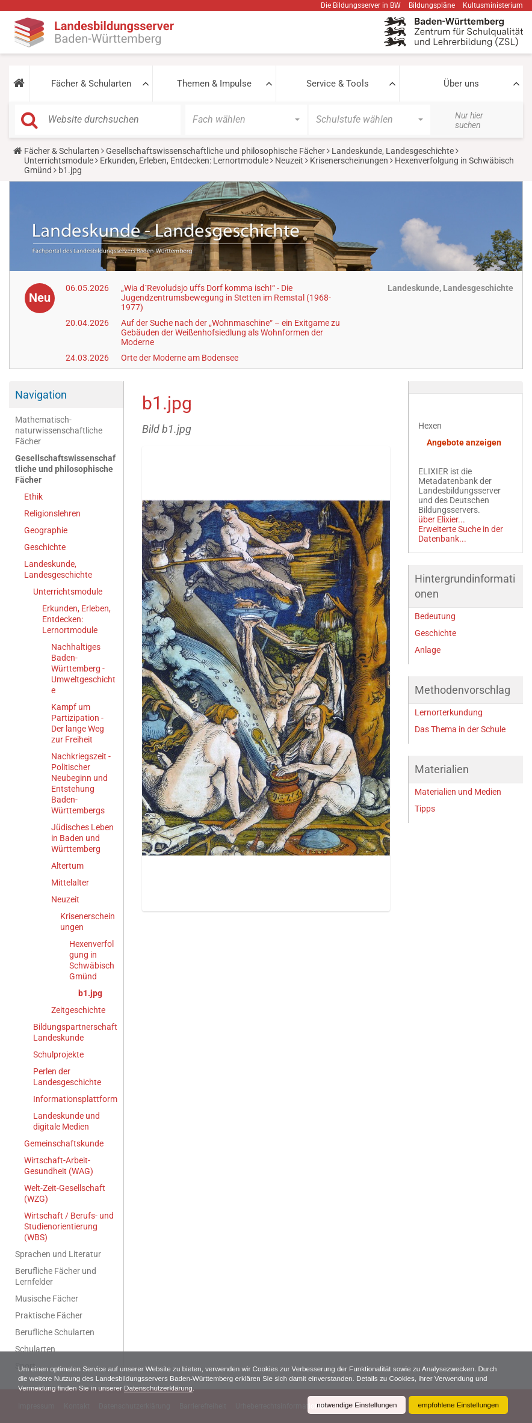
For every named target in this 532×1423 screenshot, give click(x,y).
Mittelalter (70, 882)
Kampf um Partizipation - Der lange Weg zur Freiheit (77, 723)
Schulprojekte (58, 1054)
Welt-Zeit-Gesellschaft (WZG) (64, 1193)
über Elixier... (441, 519)
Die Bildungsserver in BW (361, 5)
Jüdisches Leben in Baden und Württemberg (82, 838)
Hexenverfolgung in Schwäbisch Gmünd (91, 960)
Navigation (41, 394)
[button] (19, 84)
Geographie (45, 530)
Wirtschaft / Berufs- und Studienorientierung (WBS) (69, 1226)
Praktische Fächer (48, 1315)
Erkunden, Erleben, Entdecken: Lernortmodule (184, 160)
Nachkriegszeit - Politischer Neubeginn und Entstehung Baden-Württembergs (81, 783)
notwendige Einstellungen (353, 1405)
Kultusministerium (493, 5)
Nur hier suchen (469, 120)
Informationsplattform (75, 1099)
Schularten (35, 1349)
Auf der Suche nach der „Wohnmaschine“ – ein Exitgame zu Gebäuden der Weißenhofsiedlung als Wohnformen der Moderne (230, 332)
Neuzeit (289, 160)
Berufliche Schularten (54, 1332)
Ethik (33, 496)
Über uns (461, 83)
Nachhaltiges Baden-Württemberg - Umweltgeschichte (83, 668)
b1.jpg (90, 993)
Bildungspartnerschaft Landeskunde (75, 1032)
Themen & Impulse (214, 83)
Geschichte (45, 547)
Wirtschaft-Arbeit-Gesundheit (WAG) (58, 1165)
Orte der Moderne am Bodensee (179, 358)
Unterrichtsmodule (58, 160)
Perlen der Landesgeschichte (67, 1076)
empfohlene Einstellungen (457, 1405)
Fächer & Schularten (91, 83)
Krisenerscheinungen (349, 160)
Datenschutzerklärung (176, 1388)
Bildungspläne (432, 5)
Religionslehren (52, 513)
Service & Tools (337, 83)
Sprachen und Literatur (58, 1254)
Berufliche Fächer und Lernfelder (55, 1276)
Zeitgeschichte (78, 1010)
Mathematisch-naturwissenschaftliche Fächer (58, 430)
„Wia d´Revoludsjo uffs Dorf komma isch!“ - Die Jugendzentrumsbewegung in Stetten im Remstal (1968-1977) (226, 297)
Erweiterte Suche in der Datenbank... (460, 533)
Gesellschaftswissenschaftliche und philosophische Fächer (215, 151)
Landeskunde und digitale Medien (66, 1121)
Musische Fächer (46, 1298)
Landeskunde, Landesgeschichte (393, 151)
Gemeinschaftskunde (64, 1143)
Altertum (67, 866)
